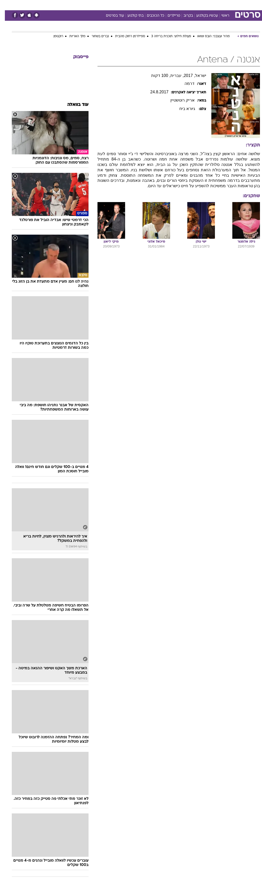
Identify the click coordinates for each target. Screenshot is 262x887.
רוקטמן (53, 36)
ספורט (196, 4)
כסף (153, 4)
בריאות (125, 4)
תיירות (109, 4)
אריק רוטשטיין (178, 100)
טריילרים (169, 15)
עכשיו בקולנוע (202, 15)
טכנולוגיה (92, 4)
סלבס (166, 4)
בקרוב (183, 15)
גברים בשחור (95, 36)
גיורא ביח (183, 108)
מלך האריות (72, 36)
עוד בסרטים (110, 15)
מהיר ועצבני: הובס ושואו (208, 36)
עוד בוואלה (73, 105)
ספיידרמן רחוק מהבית (125, 36)
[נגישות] (7, 5)
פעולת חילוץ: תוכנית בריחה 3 (166, 36)
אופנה (74, 4)
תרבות (181, 4)
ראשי (220, 15)
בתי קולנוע (131, 15)
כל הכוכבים (150, 15)
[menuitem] (193, 4)
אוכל (140, 4)
